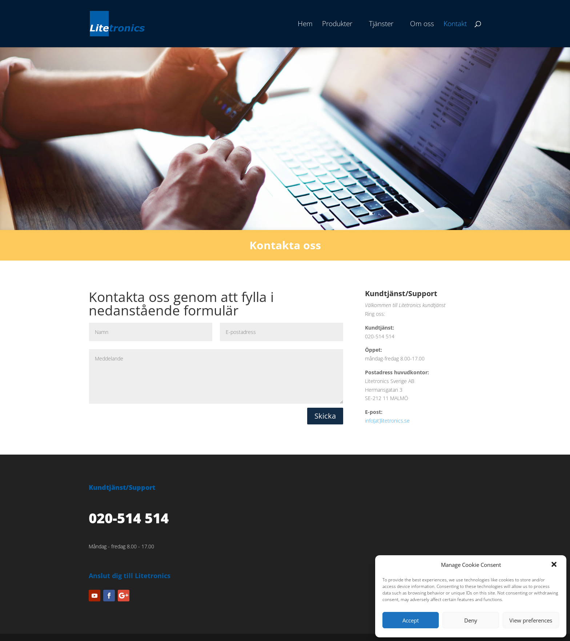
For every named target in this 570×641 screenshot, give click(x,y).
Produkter (337, 24)
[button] (554, 565)
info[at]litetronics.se (387, 420)
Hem (305, 24)
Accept (410, 620)
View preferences (530, 620)
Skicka (325, 416)
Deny (470, 620)
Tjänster (381, 24)
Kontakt (455, 24)
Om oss (422, 24)
